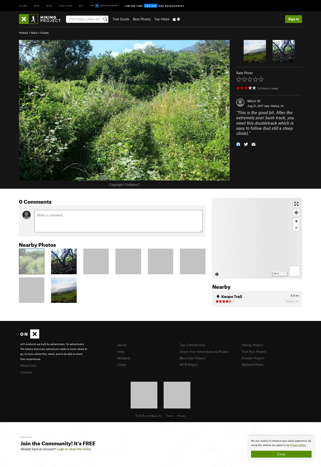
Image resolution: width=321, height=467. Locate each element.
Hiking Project (252, 345)
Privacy (181, 415)
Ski (81, 5)
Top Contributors (192, 345)
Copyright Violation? (124, 184)
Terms (169, 415)
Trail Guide (121, 19)
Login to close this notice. (74, 449)
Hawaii (23, 32)
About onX (28, 365)
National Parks (252, 364)
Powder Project (253, 358)
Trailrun (65, 5)
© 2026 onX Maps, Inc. (149, 415)
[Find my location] (296, 212)
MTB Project (189, 364)
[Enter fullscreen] (296, 204)
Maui (34, 32)
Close (281, 454)
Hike (49, 5)
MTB (37, 5)
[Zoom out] (296, 227)
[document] (281, 448)
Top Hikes (161, 19)
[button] (238, 144)
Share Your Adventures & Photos (204, 352)
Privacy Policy (298, 445)
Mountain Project (193, 358)
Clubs (121, 364)
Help (121, 352)
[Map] (257, 238)
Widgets (123, 358)
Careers (26, 372)
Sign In (293, 19)
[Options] (295, 271)
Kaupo (44, 32)
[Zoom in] (296, 221)
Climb (23, 5)
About (122, 345)
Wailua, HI (277, 106)
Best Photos (142, 19)
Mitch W (253, 101)
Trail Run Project (254, 352)
